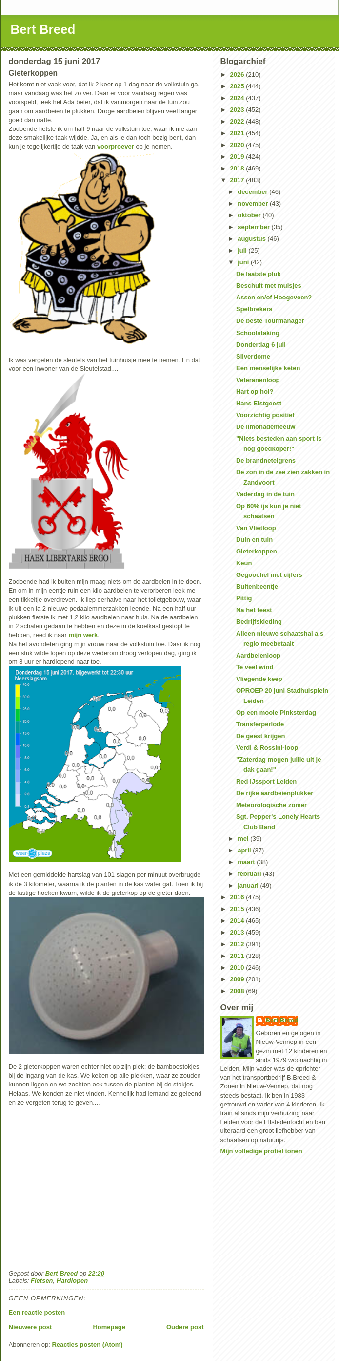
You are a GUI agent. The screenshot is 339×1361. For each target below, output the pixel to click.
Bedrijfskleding (259, 621)
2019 (238, 156)
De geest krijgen (260, 736)
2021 (238, 133)
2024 (238, 98)
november (254, 203)
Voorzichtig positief (265, 415)
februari (250, 873)
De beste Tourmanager (270, 320)
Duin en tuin (254, 539)
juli (243, 250)
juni (244, 262)
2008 (238, 991)
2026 (238, 74)
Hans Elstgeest (258, 403)
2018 (238, 168)
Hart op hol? (255, 391)
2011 (238, 955)
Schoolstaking (257, 333)
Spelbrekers (254, 309)
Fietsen (42, 1280)
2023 (238, 109)
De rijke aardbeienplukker (274, 793)
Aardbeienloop (258, 655)
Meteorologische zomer (271, 804)
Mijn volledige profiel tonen (261, 1151)
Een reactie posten (37, 1312)
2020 (238, 145)
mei (244, 838)
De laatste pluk (258, 273)
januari (249, 885)
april (245, 850)
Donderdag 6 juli (261, 344)
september (254, 227)
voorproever (115, 146)
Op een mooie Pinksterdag (276, 712)
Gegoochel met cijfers (269, 574)
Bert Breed (43, 29)
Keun (244, 563)
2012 (238, 944)
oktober (250, 215)
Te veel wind (254, 667)
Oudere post (185, 1327)
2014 (238, 920)
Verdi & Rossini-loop (267, 747)
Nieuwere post (30, 1327)
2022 (238, 121)
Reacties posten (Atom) (87, 1344)
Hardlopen (72, 1280)
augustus (252, 238)
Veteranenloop (258, 379)
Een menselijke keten (268, 368)
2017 (238, 180)
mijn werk (83, 634)
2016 (238, 897)
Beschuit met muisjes (268, 285)
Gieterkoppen (256, 551)
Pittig (244, 598)
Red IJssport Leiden (266, 781)
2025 (238, 86)
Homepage (109, 1327)
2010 (238, 967)
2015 (238, 909)
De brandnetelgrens (266, 460)
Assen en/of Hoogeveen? (274, 297)
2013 (238, 932)
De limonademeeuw (265, 426)
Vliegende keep (259, 678)
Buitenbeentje (257, 586)
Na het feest (254, 610)
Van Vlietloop (256, 528)
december (253, 191)
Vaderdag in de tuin (265, 494)
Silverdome (253, 356)
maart (247, 862)
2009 (238, 979)
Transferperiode (260, 724)
